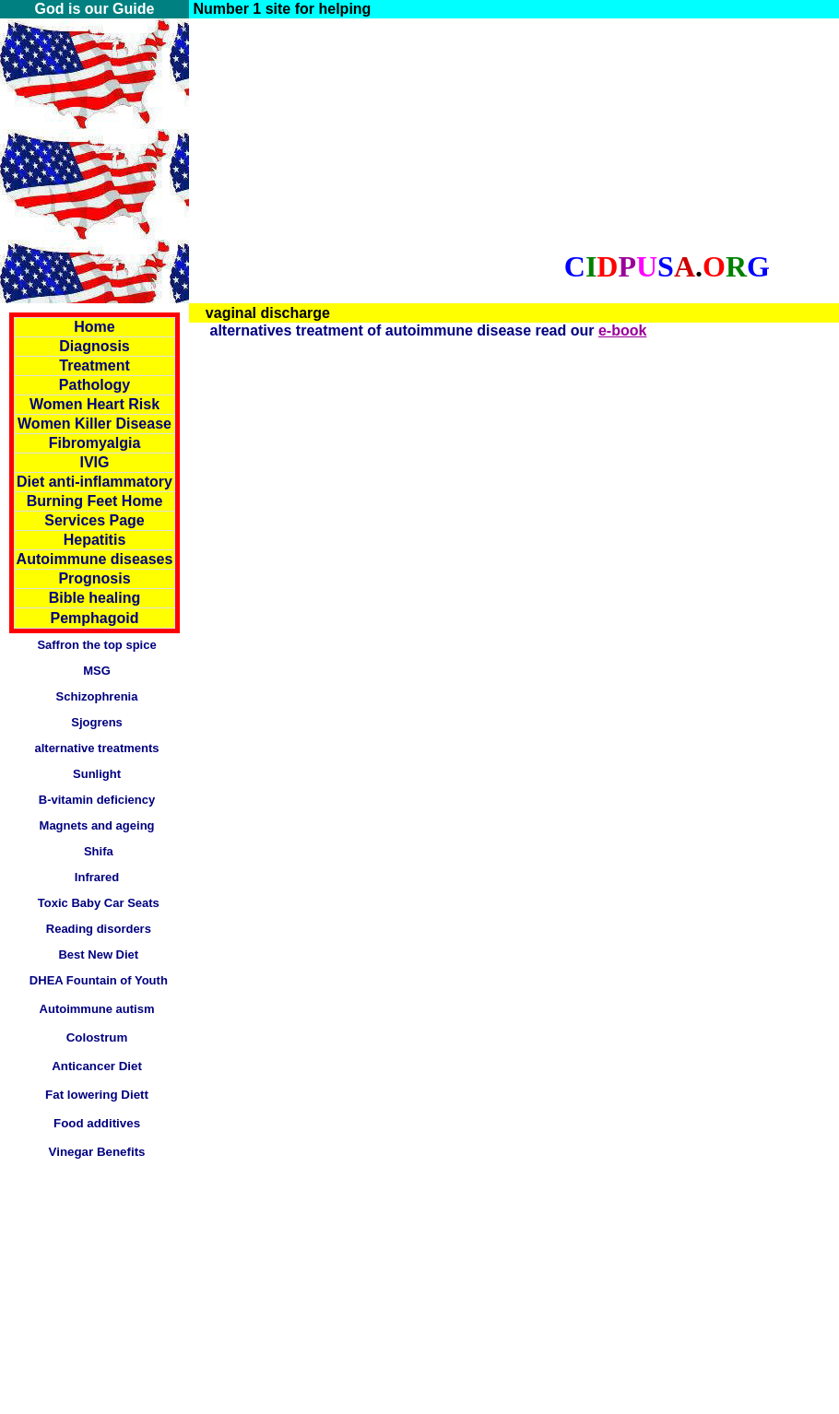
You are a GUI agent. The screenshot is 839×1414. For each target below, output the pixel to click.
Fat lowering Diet (94, 1095)
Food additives (96, 1123)
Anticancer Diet (97, 1066)
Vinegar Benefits (97, 1152)
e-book (622, 330)
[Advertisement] (368, 147)
